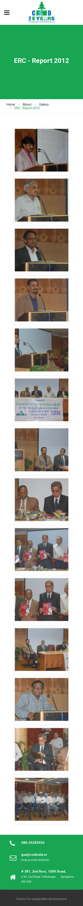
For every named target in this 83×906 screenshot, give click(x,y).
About (27, 104)
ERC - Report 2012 (27, 108)
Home (11, 104)
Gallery (44, 104)
